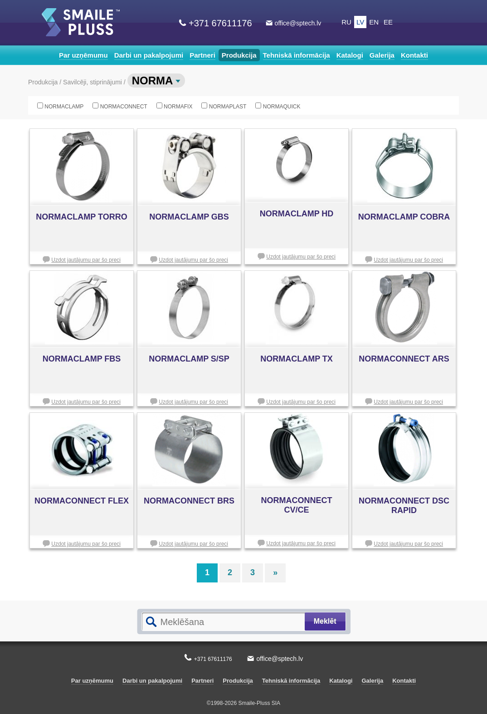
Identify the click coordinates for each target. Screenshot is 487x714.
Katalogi (349, 55)
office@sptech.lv (298, 23)
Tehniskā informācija (296, 55)
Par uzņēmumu (83, 55)
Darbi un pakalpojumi (149, 55)
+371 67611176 (220, 23)
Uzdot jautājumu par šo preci (86, 260)
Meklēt (325, 621)
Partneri (202, 55)
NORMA (156, 80)
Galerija (382, 55)
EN (374, 22)
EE (388, 22)
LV (360, 22)
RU (346, 22)
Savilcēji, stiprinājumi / (95, 82)
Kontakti (414, 55)
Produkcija (239, 55)
